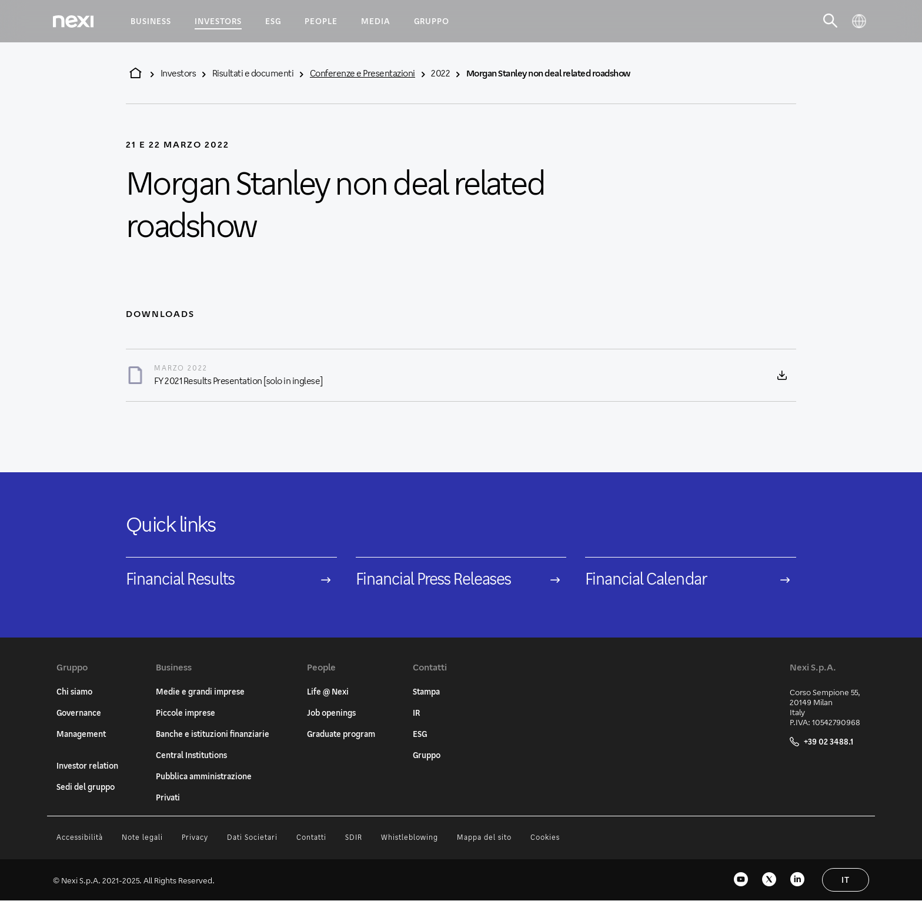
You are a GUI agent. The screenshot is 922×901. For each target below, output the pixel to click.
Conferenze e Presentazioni (362, 72)
